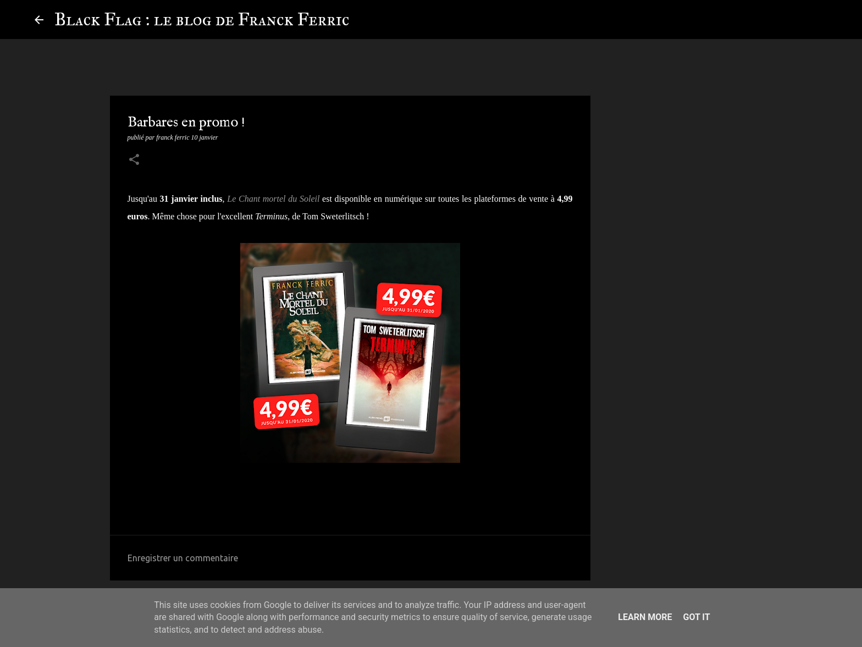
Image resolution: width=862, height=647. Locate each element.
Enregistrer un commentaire (183, 558)
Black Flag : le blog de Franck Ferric (201, 19)
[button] (134, 160)
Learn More (645, 617)
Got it (696, 617)
